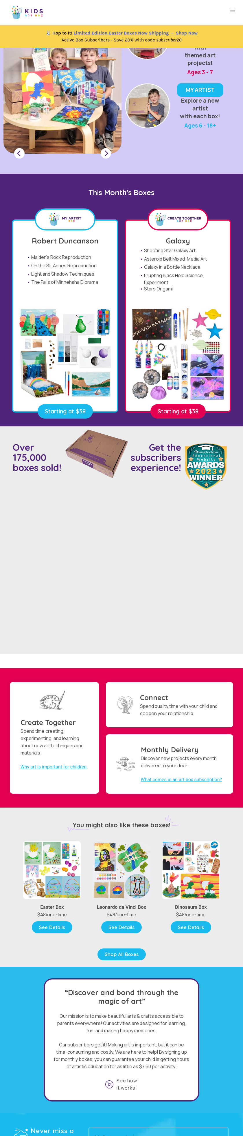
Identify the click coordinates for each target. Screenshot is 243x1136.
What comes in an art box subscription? (181, 779)
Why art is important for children (54, 767)
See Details (52, 927)
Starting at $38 (65, 411)
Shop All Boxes (121, 954)
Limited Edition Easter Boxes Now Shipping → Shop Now (135, 33)
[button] (232, 10)
